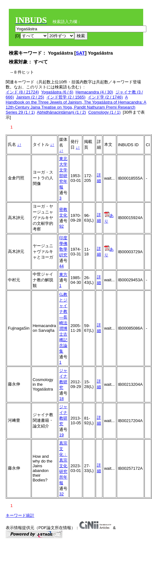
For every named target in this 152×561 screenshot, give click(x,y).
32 (61, 494)
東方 (63, 274)
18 (61, 398)
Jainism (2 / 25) (30, 97)
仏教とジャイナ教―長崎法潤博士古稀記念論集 (63, 323)
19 (61, 435)
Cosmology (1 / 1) (104, 112)
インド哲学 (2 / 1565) (65, 97)
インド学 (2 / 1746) (105, 97)
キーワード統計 (20, 515)
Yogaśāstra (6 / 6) (57, 92)
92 (61, 226)
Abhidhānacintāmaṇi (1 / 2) (61, 112)
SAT (80, 53)
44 (61, 266)
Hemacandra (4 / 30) (94, 92)
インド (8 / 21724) (22, 92)
